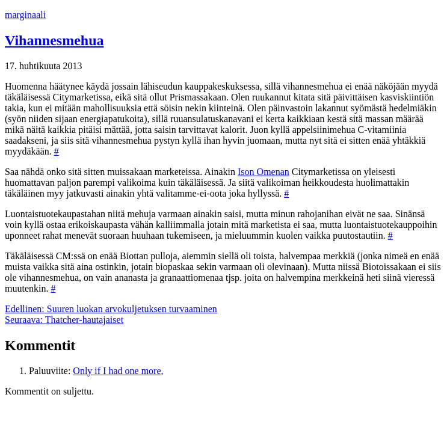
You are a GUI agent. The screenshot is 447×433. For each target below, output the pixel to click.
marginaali (25, 15)
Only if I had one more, (118, 371)
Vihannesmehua (54, 40)
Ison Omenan (263, 172)
